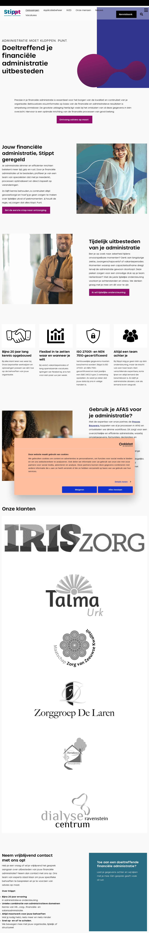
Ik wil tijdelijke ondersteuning (109, 294)
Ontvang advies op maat (73, 121)
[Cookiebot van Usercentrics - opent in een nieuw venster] (121, 445)
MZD (68, 11)
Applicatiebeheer (52, 11)
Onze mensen (83, 11)
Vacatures (137, 3)
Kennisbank (124, 15)
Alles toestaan (115, 489)
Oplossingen (32, 11)
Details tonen (121, 482)
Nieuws (99, 11)
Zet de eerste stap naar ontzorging (25, 212)
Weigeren (79, 489)
